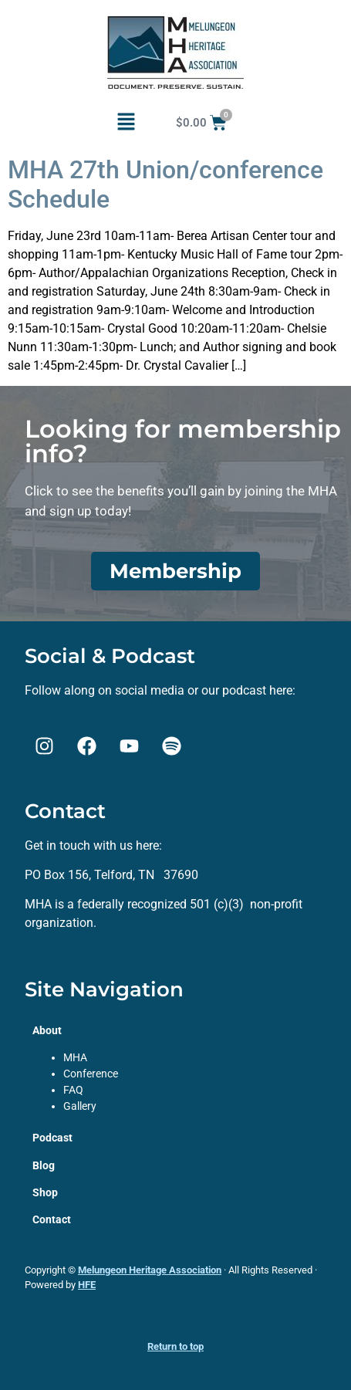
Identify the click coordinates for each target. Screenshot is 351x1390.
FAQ (73, 1090)
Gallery (79, 1106)
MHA (75, 1057)
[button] (125, 123)
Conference (90, 1073)
